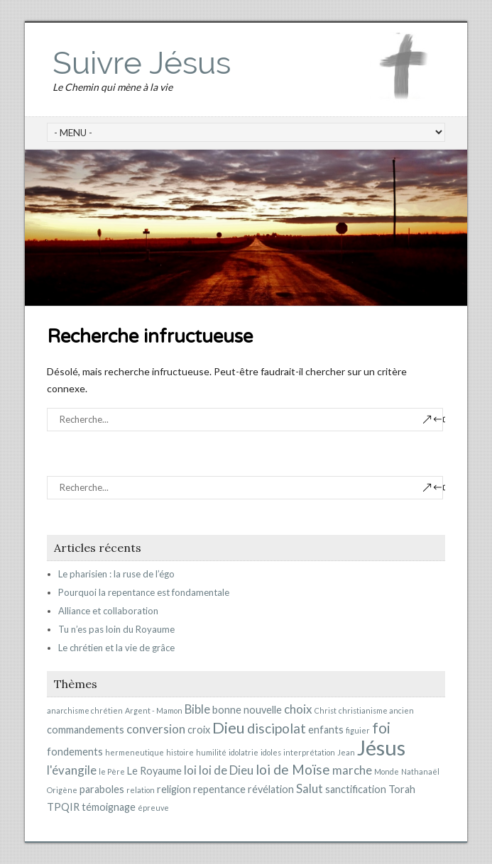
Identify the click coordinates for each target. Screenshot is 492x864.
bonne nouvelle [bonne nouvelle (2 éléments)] (247, 710)
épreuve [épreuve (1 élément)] (153, 807)
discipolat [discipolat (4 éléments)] (276, 728)
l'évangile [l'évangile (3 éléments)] (72, 770)
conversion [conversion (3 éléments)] (155, 728)
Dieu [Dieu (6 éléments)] (228, 727)
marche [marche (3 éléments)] (352, 770)
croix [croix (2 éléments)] (198, 730)
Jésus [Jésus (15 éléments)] (381, 747)
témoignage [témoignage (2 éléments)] (109, 807)
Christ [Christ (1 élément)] (326, 710)
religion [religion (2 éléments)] (174, 789)
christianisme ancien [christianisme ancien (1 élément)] (376, 710)
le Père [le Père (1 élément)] (112, 771)
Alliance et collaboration (108, 610)
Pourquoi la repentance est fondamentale (143, 592)
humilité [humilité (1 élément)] (211, 752)
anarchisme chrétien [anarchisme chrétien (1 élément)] (85, 710)
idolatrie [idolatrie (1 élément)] (243, 752)
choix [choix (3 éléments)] (298, 709)
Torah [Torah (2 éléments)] (401, 789)
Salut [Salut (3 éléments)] (309, 788)
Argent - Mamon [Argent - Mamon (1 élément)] (153, 710)
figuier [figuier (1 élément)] (358, 730)
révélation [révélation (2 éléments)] (271, 789)
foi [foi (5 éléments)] (381, 727)
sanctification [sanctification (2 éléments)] (355, 789)
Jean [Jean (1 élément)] (346, 752)
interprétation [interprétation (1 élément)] (309, 752)
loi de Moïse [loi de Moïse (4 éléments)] (293, 769)
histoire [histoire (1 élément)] (180, 752)
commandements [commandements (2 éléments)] (85, 730)
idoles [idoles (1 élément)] (271, 752)
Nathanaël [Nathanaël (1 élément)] (420, 771)
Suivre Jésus (142, 63)
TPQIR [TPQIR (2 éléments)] (63, 807)
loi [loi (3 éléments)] (190, 770)
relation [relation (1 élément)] (140, 789)
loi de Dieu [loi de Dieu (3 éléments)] (226, 770)
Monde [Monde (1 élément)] (386, 771)
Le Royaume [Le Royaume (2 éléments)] (154, 771)
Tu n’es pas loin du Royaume (116, 629)
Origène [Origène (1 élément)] (62, 789)
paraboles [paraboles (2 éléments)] (102, 789)
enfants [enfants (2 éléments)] (326, 730)
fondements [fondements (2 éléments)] (75, 752)
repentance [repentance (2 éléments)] (219, 789)
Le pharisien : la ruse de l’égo (116, 574)
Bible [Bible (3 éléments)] (197, 709)
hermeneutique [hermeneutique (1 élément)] (134, 752)
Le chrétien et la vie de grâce (116, 647)
